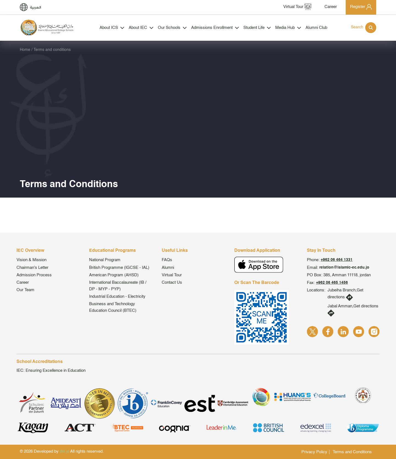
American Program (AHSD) (114, 275)
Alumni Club (316, 28)
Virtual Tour (172, 275)
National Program (104, 260)
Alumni (168, 268)
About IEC (141, 28)
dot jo (64, 451)
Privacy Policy (314, 452)
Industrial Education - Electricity (117, 296)
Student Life (257, 28)
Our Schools (172, 28)
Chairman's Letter (32, 268)
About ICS (112, 28)
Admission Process (34, 275)
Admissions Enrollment (215, 28)
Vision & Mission (31, 260)
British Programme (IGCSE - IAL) (119, 268)
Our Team (25, 290)
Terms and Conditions (352, 452)
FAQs (167, 260)
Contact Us (172, 282)
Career (22, 282)
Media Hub (288, 28)
